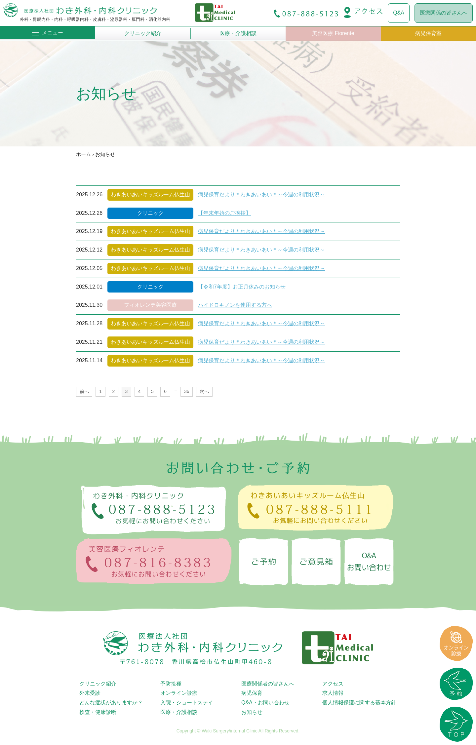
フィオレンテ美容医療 (150, 305)
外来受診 (89, 693)
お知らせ (105, 154)
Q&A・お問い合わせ (265, 702)
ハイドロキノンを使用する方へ (235, 305)
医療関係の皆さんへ (443, 13)
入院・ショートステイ (186, 702)
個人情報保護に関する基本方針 (359, 702)
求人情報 (332, 693)
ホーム (83, 154)
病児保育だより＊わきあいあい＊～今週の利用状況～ (261, 194)
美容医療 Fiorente (333, 33)
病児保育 (251, 693)
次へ (204, 391)
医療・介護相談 (238, 33)
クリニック (150, 213)
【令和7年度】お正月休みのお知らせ (242, 287)
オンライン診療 (178, 693)
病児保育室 (428, 33)
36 (186, 391)
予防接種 (170, 683)
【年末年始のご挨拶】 (224, 213)
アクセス (332, 683)
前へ (84, 391)
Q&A (398, 13)
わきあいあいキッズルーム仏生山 (150, 194)
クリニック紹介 (142, 33)
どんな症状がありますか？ (111, 702)
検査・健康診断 (97, 712)
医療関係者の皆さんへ (267, 683)
